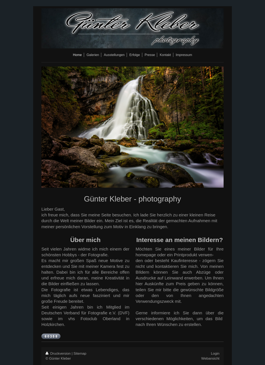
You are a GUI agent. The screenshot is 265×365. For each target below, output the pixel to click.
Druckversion (59, 353)
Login (215, 353)
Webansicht (210, 358)
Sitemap (79, 353)
